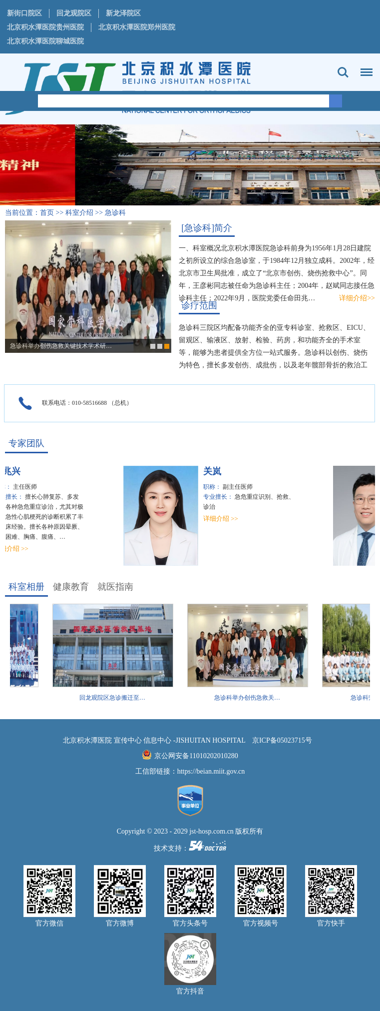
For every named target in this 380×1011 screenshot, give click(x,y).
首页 (47, 212)
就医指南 (115, 587)
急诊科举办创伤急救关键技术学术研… (61, 345)
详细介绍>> (357, 298)
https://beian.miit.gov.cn (211, 771)
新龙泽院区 (123, 13)
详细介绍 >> (223, 518)
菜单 (364, 67)
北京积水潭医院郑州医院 (136, 27)
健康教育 (71, 587)
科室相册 (26, 587)
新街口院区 (24, 13)
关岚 (215, 471)
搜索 (343, 72)
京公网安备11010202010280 (196, 756)
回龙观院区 (73, 13)
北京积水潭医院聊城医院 (45, 41)
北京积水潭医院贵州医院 (45, 27)
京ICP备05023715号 (282, 740)
